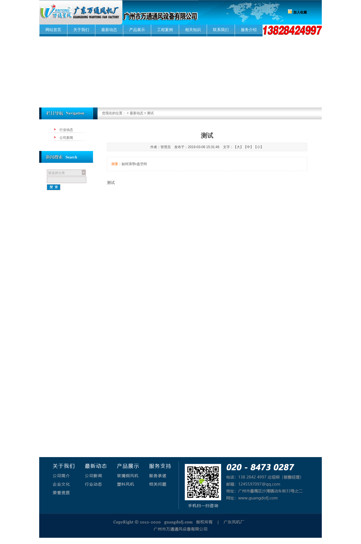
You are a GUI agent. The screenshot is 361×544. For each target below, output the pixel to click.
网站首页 (53, 29)
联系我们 (221, 29)
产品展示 (137, 29)
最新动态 (109, 29)
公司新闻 (66, 138)
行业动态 (66, 130)
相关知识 (193, 29)
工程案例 (165, 29)
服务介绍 (249, 29)
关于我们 (81, 29)
